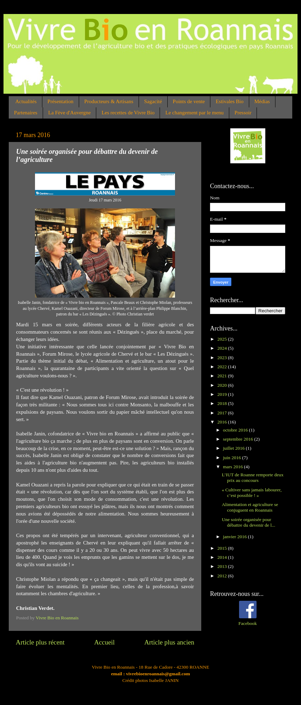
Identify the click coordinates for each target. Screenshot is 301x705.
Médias (262, 101)
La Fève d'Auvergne (69, 112)
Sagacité (153, 101)
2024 (222, 348)
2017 (222, 412)
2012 (222, 575)
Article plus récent (40, 642)
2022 (222, 366)
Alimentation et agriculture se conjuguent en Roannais (250, 507)
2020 (222, 385)
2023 (222, 357)
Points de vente (189, 101)
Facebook (247, 623)
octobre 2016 (236, 430)
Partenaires (25, 112)
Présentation (61, 101)
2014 (222, 557)
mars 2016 (233, 466)
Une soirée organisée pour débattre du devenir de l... (248, 522)
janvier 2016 (235, 536)
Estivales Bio (230, 101)
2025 (222, 339)
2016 (222, 422)
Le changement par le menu (194, 112)
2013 (222, 566)
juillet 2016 (234, 448)
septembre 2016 (238, 439)
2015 (222, 548)
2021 (222, 375)
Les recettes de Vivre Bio (128, 112)
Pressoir (242, 112)
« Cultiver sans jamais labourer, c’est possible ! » (252, 492)
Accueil (104, 642)
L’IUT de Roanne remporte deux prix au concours (253, 477)
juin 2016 (232, 457)
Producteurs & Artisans (108, 101)
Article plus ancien (169, 642)
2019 (222, 394)
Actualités (26, 101)
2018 (222, 403)
